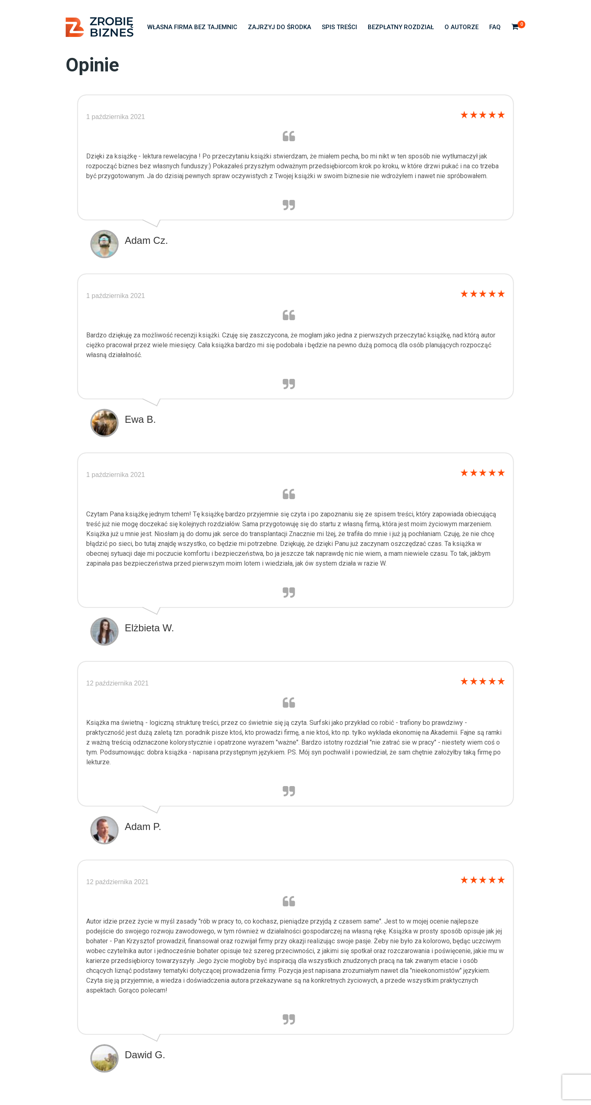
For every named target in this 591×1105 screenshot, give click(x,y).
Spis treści (339, 27)
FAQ (495, 27)
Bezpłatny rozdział (401, 27)
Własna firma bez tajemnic (192, 27)
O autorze (461, 27)
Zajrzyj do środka (279, 27)
